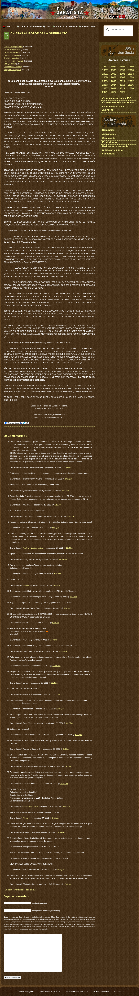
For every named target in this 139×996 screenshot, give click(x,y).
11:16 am (70, 723)
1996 (131, 66)
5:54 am (73, 597)
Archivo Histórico (66, 26)
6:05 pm (67, 467)
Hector (26, 818)
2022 (113, 92)
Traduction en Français (13, 61)
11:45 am (56, 666)
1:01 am (57, 574)
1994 (113, 66)
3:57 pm (60, 870)
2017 (105, 88)
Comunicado (88, 26)
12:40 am (68, 884)
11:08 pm (60, 694)
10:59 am (64, 783)
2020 (131, 88)
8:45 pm (66, 749)
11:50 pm (63, 559)
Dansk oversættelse (12, 49)
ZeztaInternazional (101, 991)
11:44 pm (70, 548)
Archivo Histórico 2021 (35, 26)
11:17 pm (60, 709)
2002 (113, 73)
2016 (131, 84)
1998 (113, 70)
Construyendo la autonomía (118, 102)
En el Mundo (109, 142)
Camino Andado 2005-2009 (77, 991)
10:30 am (63, 651)
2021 (105, 92)
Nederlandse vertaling (13, 67)
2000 (131, 70)
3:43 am (56, 585)
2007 (122, 77)
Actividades (109, 134)
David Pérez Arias (30, 806)
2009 (105, 81)
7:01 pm (65, 490)
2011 (122, 81)
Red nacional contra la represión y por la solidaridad (115, 150)
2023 (122, 92)
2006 (113, 77)
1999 (122, 70)
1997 (105, 70)
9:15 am (55, 818)
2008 (131, 77)
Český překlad (10, 64)
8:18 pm (55, 528)
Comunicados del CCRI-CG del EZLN (118, 108)
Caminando (108, 138)
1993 (105, 66)
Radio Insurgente (26, 991)
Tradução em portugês (13, 46)
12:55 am (66, 806)
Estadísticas (119, 991)
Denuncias (108, 130)
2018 (113, 88)
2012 (131, 81)
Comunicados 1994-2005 (50, 991)
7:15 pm (57, 505)
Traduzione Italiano (12, 55)
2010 (113, 81)
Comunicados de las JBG (117, 98)
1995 (122, 66)
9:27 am (55, 622)
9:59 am (53, 640)
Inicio (9, 26)
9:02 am (67, 608)
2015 (122, 84)
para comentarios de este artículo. (20, 890)
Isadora (26, 585)
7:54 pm (70, 516)
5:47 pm (78, 735)
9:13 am (67, 766)
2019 (122, 88)
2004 (131, 73)
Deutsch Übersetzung (13, 52)
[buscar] (118, 29)
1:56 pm (61, 832)
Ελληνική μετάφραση (12, 70)
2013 (105, 84)
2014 (113, 84)
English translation (11, 58)
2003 (122, 73)
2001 (105, 73)
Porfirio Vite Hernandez (33, 548)
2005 (105, 77)
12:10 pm (55, 683)
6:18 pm (68, 479)
